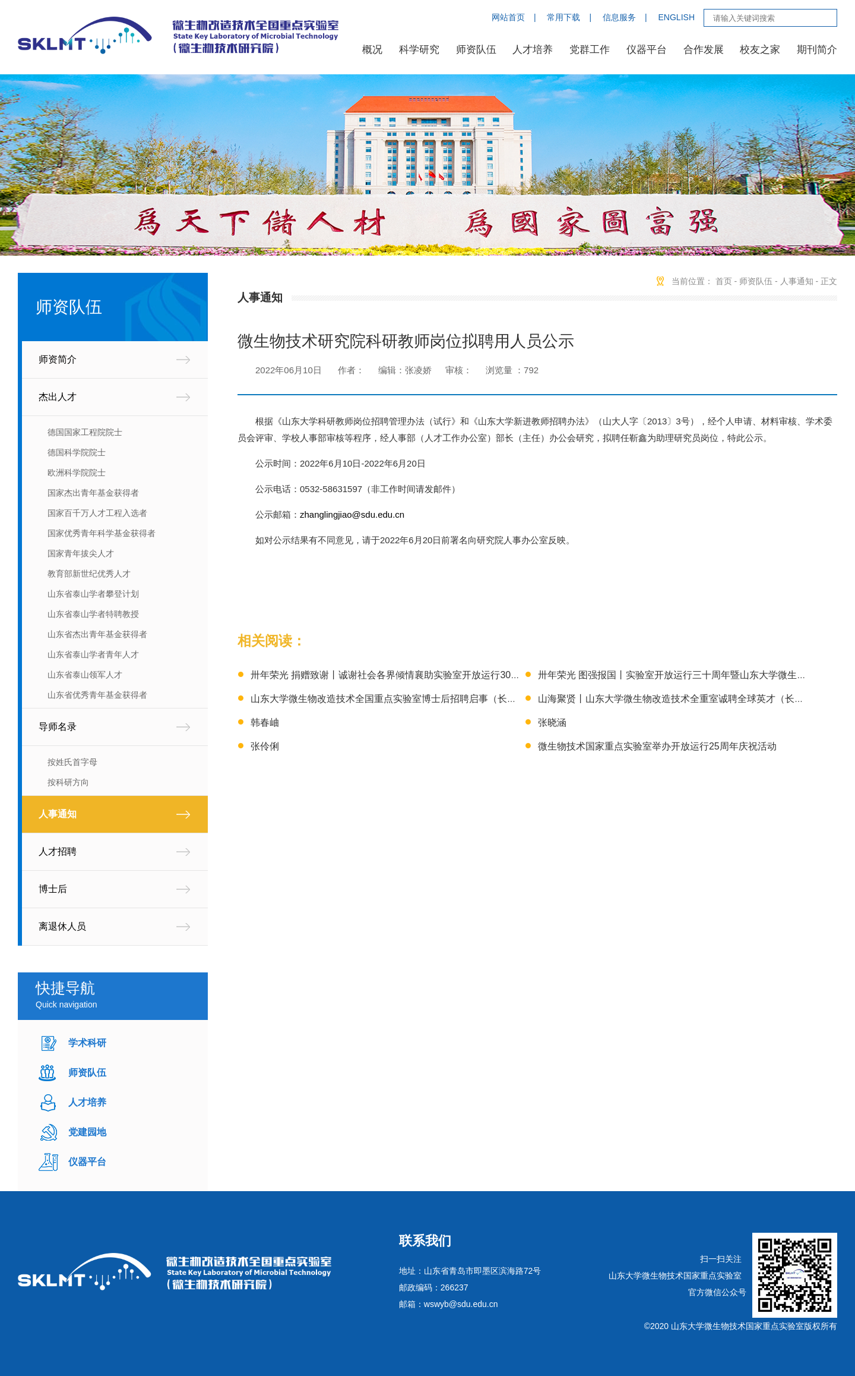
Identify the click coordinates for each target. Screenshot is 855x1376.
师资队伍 (476, 49)
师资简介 (58, 359)
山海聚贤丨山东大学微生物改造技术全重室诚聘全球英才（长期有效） (685, 699)
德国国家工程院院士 (85, 432)
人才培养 (532, 49)
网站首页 (508, 17)
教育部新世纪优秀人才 (89, 573)
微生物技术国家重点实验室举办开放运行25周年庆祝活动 (657, 746)
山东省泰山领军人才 (85, 674)
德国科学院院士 (77, 452)
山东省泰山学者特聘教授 (93, 614)
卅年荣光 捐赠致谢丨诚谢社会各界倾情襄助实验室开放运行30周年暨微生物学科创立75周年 (443, 675)
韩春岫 (265, 722)
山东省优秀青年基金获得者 (97, 695)
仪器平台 (646, 49)
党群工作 (589, 49)
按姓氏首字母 (72, 762)
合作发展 (703, 49)
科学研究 (419, 49)
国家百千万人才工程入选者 (97, 513)
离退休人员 (62, 926)
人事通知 (58, 814)
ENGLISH (676, 17)
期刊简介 (817, 49)
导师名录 (58, 727)
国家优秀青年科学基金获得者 (102, 533)
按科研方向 (68, 782)
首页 (723, 281)
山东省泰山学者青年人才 (93, 654)
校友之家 (760, 49)
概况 (372, 49)
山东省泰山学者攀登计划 (93, 594)
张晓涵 (552, 722)
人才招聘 (58, 851)
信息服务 (619, 17)
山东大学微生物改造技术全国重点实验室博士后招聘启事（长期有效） (398, 699)
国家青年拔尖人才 (81, 553)
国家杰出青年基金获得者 (93, 492)
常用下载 (563, 17)
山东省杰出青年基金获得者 (97, 634)
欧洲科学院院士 (77, 472)
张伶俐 (265, 746)
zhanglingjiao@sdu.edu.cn (352, 514)
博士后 (53, 889)
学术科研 (87, 1043)
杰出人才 (58, 397)
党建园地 (87, 1132)
